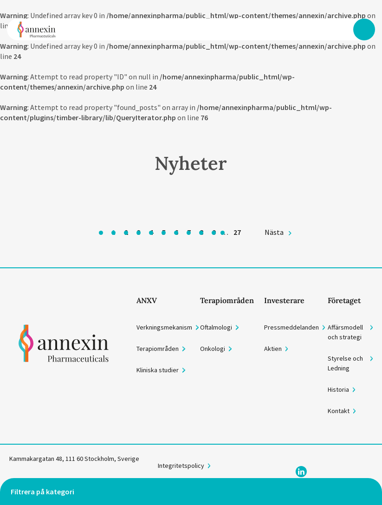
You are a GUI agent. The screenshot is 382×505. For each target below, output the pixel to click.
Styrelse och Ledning (345, 363)
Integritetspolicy (181, 465)
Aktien (273, 348)
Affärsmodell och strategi (345, 332)
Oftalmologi (216, 327)
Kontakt (339, 411)
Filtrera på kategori (42, 491)
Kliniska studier (157, 370)
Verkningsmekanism (164, 327)
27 (237, 232)
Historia (338, 389)
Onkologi (212, 348)
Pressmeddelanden (291, 327)
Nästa (274, 232)
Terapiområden (157, 348)
